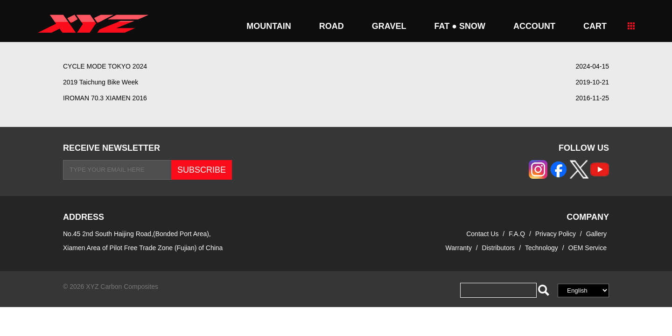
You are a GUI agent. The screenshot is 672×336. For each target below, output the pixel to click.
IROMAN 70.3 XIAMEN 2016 (105, 98)
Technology (541, 248)
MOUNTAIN (268, 26)
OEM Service (587, 248)
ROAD (331, 26)
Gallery (596, 234)
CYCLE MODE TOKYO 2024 (105, 66)
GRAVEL (389, 26)
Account (534, 26)
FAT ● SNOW (459, 26)
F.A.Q (517, 234)
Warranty (459, 248)
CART (595, 26)
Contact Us (482, 234)
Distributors (498, 248)
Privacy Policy (556, 234)
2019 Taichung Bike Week (100, 82)
